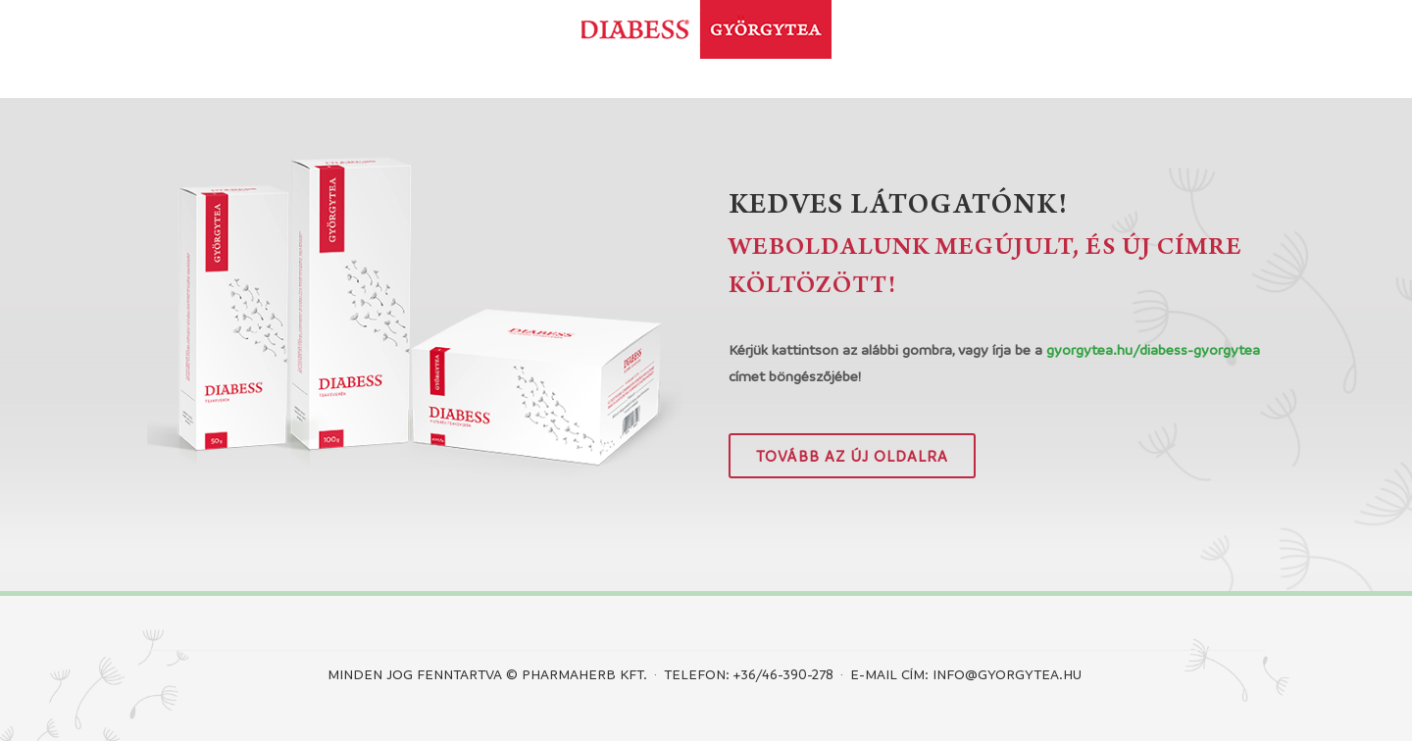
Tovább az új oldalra (852, 456)
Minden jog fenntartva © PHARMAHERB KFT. (487, 673)
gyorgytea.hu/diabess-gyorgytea (1153, 349)
